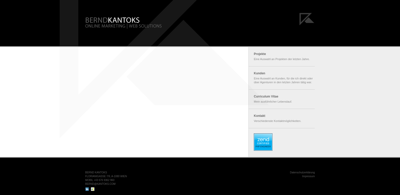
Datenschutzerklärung (302, 172)
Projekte (260, 54)
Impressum (308, 176)
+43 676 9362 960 (104, 180)
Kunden (259, 73)
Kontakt (259, 116)
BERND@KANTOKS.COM (100, 184)
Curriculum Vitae (266, 96)
